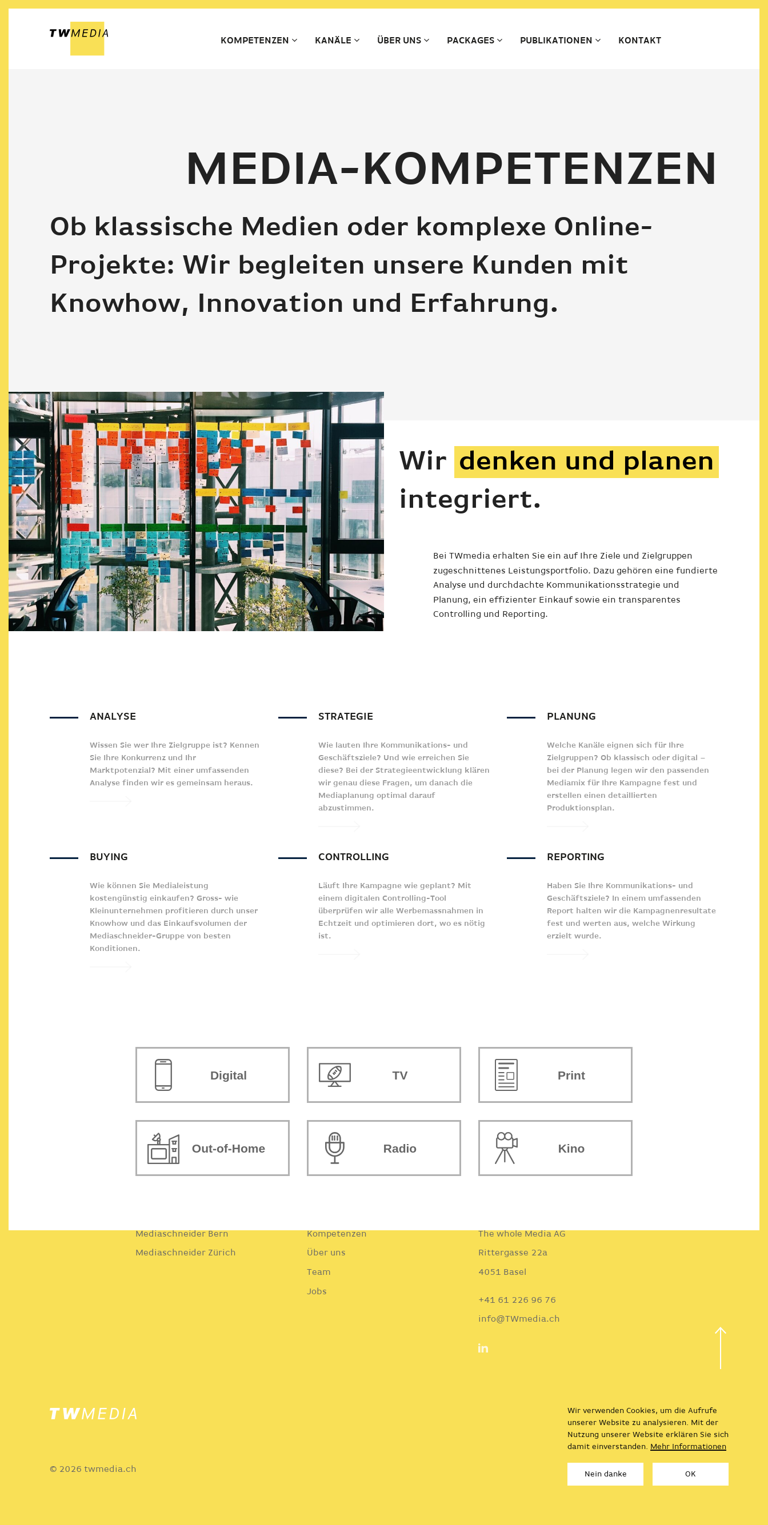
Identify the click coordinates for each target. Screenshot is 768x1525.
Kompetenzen (255, 41)
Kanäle (333, 41)
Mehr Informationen (688, 1447)
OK (690, 1474)
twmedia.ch (110, 1469)
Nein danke (606, 1474)
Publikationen (556, 41)
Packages (470, 41)
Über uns (399, 41)
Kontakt (639, 41)
